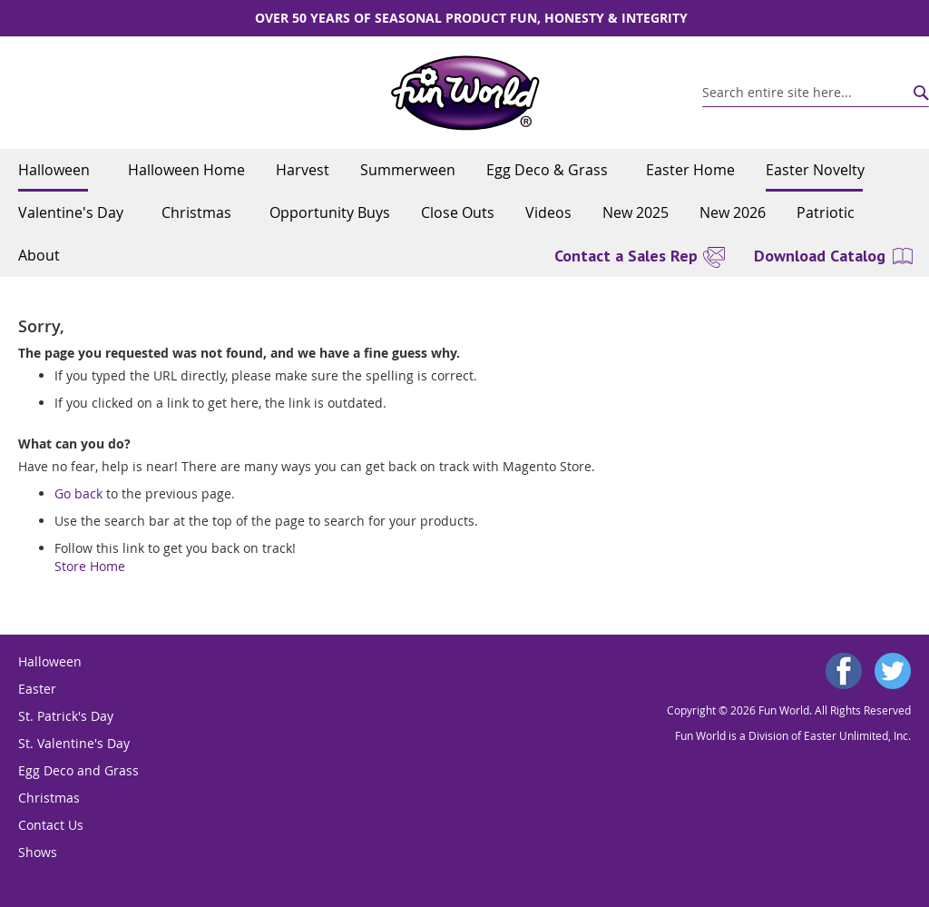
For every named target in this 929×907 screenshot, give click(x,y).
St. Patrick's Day (65, 716)
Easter (37, 688)
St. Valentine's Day (74, 743)
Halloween (50, 661)
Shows (37, 852)
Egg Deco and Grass (78, 770)
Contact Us (50, 824)
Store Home (89, 566)
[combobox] (815, 92)
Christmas (49, 797)
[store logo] (465, 93)
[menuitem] (57, 170)
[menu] (464, 213)
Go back (78, 493)
